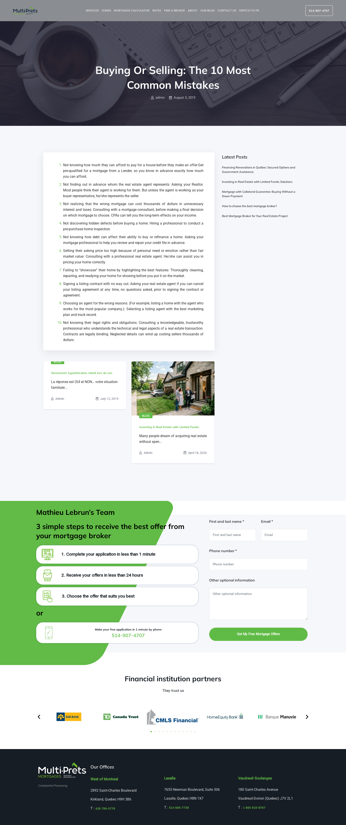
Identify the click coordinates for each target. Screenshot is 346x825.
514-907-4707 (319, 10)
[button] (39, 716)
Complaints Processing (52, 785)
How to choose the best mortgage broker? (249, 206)
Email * (267, 521)
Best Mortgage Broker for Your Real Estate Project (255, 216)
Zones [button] (107, 10)
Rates (157, 10)
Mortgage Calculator (132, 10)
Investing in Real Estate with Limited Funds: (169, 427)
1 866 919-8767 (254, 807)
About (193, 10)
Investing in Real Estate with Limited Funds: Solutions (257, 181)
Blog (58, 361)
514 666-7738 (179, 807)
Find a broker (175, 10)
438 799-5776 (105, 808)
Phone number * (223, 551)
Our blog (207, 10)
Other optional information (232, 580)
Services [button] (93, 10)
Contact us (227, 10)
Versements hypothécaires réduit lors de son (81, 373)
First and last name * (226, 521)
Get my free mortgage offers (258, 634)
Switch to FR (249, 10)
